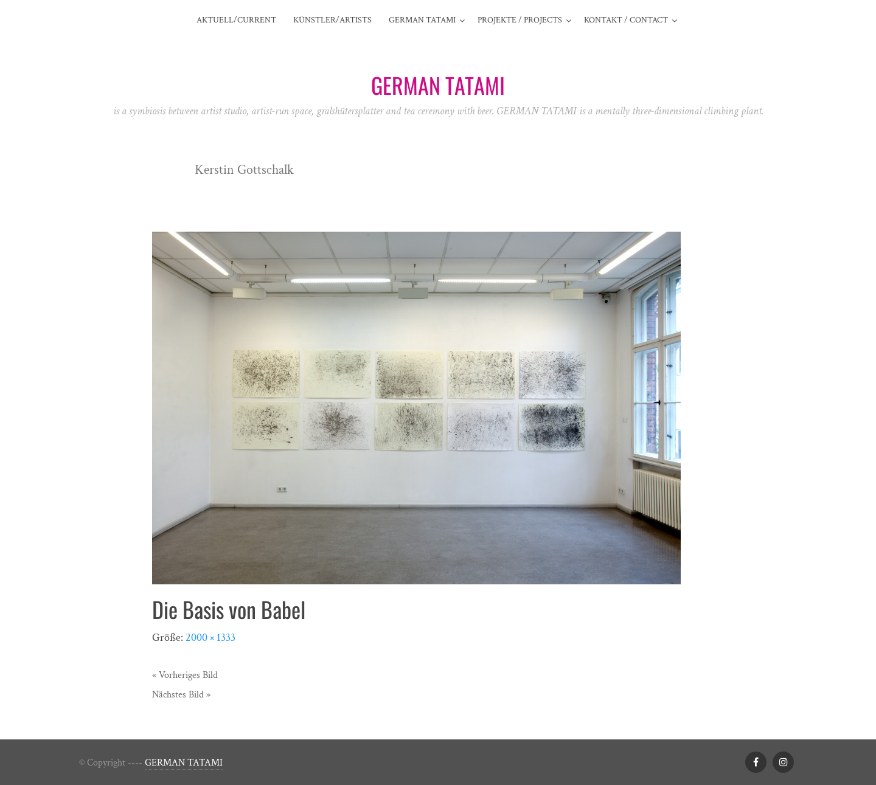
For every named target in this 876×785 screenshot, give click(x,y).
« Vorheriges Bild (185, 675)
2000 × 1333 (210, 638)
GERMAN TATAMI (184, 762)
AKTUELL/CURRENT (236, 20)
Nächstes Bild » (181, 694)
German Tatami (422, 20)
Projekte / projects (520, 20)
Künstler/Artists (332, 20)
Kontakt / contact (626, 20)
